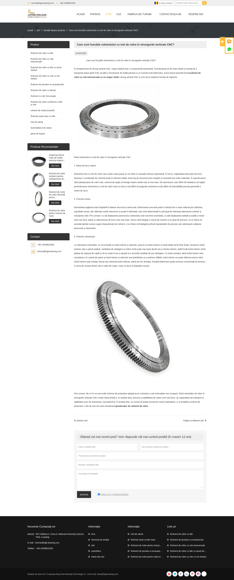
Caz (118, 14)
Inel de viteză (37, 122)
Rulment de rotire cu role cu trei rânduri (188, 557)
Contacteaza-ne (170, 14)
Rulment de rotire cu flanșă (43, 90)
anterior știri (81, 420)
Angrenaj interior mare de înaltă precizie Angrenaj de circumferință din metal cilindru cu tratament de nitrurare (57, 158)
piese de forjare (38, 133)
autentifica (96, 551)
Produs (95, 14)
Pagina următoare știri (193, 420)
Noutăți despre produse (54, 30)
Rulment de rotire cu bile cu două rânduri (189, 551)
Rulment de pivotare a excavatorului (47, 84)
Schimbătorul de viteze (41, 128)
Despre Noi (195, 14)
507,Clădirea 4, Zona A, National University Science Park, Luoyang (60, 535)
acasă (30, 30)
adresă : (31, 534)
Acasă (81, 14)
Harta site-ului (97, 557)
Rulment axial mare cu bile (43, 116)
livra (93, 534)
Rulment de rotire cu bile (42, 53)
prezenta (84, 494)
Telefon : (31, 548)
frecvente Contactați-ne (41, 526)
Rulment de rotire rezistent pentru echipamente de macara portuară (57, 176)
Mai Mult (55, 166)
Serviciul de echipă (100, 540)
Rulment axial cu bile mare (143, 540)
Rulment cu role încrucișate (43, 96)
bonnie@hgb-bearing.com (42, 3)
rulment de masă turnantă (42, 110)
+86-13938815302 (68, 3)
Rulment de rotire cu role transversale (187, 545)
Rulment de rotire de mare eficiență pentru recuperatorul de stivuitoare (57, 195)
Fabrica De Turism (139, 14)
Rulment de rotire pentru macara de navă (57, 213)
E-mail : (30, 543)
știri (109, 14)
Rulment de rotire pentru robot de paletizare (151, 557)
